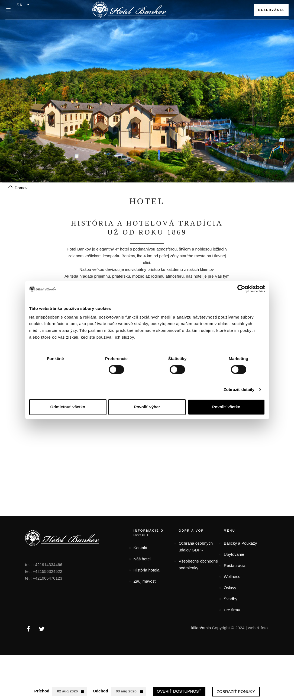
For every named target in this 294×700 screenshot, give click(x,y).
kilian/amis (201, 627)
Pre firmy (232, 610)
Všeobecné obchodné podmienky (198, 564)
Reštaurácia (234, 565)
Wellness (232, 576)
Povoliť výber (147, 406)
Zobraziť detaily (239, 389)
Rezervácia (271, 9)
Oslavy (230, 587)
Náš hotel (142, 559)
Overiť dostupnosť (179, 691)
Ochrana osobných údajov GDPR (196, 546)
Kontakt (140, 547)
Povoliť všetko (226, 406)
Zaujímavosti (145, 581)
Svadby (230, 598)
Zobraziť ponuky (236, 691)
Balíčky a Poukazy (240, 543)
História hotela (147, 570)
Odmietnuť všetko (67, 406)
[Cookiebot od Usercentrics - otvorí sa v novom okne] (241, 289)
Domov (21, 187)
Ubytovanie (234, 554)
